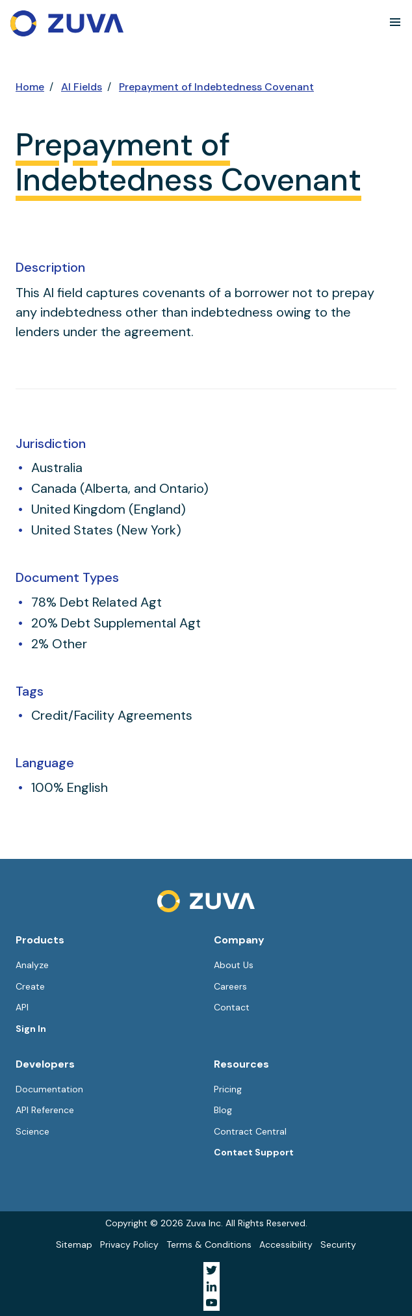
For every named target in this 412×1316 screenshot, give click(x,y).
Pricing (228, 1089)
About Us (233, 965)
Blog (223, 1110)
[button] (395, 22)
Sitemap (74, 1244)
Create (30, 986)
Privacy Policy (129, 1244)
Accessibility (286, 1244)
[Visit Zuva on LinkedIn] (211, 1286)
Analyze (32, 965)
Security (338, 1244)
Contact (232, 1007)
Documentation (49, 1089)
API (22, 1007)
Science (32, 1131)
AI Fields (81, 87)
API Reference (45, 1110)
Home (30, 87)
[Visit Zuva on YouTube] (211, 1303)
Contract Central (250, 1131)
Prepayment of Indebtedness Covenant (216, 87)
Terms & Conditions (208, 1244)
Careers (230, 986)
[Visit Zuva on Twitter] (211, 1270)
